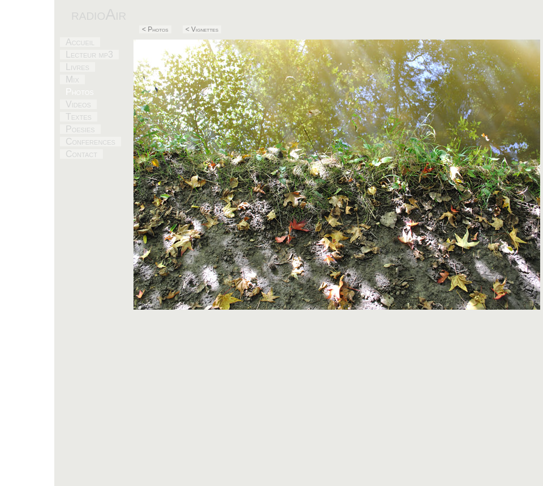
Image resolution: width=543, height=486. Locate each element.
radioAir (98, 14)
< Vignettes (202, 29)
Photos (80, 92)
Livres (77, 67)
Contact (81, 154)
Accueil (80, 42)
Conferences (90, 141)
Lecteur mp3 (89, 54)
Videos (78, 104)
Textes (79, 117)
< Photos (155, 29)
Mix (72, 79)
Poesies (80, 129)
